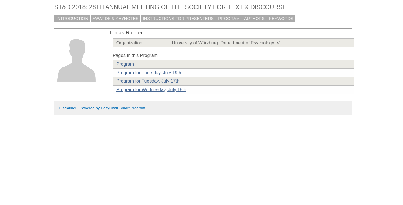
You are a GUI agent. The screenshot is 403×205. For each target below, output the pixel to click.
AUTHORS (254, 18)
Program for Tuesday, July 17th (148, 81)
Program (125, 64)
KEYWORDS (281, 18)
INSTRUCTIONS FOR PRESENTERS (178, 18)
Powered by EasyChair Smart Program (112, 108)
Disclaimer (67, 108)
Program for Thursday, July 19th (148, 72)
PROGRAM (229, 18)
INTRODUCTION (72, 18)
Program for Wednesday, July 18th (151, 89)
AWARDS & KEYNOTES (115, 18)
